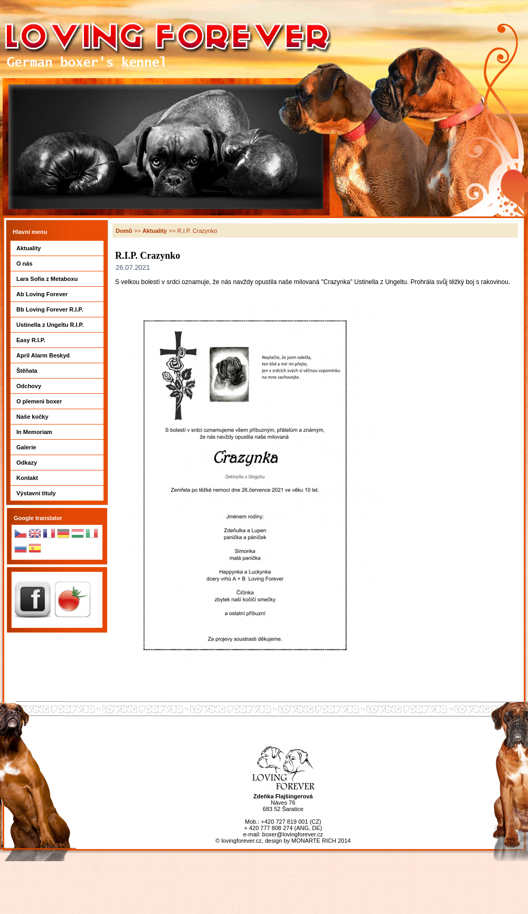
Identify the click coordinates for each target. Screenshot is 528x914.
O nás (57, 263)
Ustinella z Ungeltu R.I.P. (57, 324)
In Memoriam (57, 432)
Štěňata (57, 370)
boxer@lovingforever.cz (292, 834)
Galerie (57, 447)
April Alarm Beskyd (57, 355)
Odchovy (57, 386)
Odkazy (57, 462)
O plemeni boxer (57, 401)
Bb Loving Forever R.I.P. (57, 309)
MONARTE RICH (313, 840)
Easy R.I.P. (57, 340)
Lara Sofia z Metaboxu (57, 278)
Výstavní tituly (57, 493)
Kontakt (57, 477)
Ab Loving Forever (57, 294)
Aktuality (57, 248)
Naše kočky (57, 416)
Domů (124, 231)
